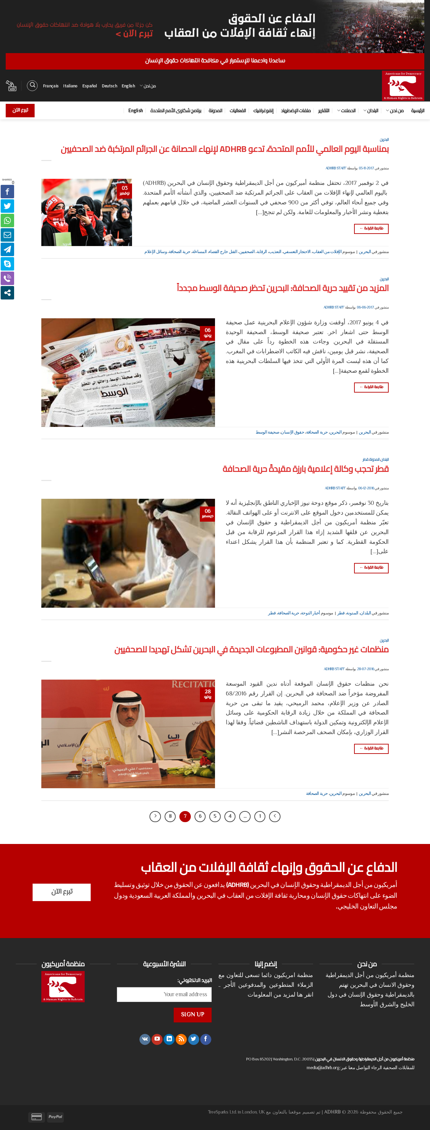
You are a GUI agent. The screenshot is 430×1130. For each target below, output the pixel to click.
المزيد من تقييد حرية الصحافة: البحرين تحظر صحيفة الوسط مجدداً (283, 288)
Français (50, 86)
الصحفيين (247, 252)
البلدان (370, 110)
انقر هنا (305, 995)
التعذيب (275, 252)
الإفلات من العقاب (327, 252)
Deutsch (109, 86)
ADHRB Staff (336, 168)
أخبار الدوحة (310, 613)
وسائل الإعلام (155, 252)
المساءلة (199, 252)
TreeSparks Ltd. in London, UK (236, 1112)
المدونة (215, 110)
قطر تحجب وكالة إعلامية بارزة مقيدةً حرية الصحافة (305, 469)
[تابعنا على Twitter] (193, 1039)
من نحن (147, 86)
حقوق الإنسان (292, 432)
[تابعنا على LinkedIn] (169, 1039)
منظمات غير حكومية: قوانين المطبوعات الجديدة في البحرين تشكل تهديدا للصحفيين (251, 649)
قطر (365, 459)
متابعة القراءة (371, 229)
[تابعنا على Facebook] (205, 1039)
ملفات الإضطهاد (296, 110)
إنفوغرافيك (263, 110)
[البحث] (32, 85)
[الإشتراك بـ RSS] (181, 1039)
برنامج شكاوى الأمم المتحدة (175, 110)
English (128, 86)
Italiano (70, 86)
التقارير (323, 110)
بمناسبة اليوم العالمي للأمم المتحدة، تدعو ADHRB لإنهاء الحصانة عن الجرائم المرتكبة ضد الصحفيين (225, 149)
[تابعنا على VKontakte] (144, 1039)
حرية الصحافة (179, 252)
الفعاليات (238, 110)
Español (89, 86)
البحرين (384, 139)
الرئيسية (418, 110)
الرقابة (262, 252)
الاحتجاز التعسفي (297, 252)
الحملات (346, 110)
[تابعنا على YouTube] (157, 1039)
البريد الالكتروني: (194, 980)
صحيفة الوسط (267, 432)
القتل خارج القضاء (223, 252)
